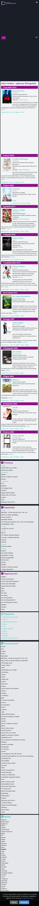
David (3, 667)
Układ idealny (17, 323)
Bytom (3, 825)
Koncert (3, 702)
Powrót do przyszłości (7, 770)
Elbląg (3, 833)
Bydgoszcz (4, 824)
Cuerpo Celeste (5, 665)
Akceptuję (24, 902)
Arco (2, 483)
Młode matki (5, 560)
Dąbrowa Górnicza (6, 831)
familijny (26, 169)
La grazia (4, 709)
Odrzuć (14, 902)
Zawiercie (4, 888)
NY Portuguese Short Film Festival (11, 754)
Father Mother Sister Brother (10, 688)
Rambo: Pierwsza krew (8, 782)
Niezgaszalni (5, 747)
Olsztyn (3, 855)
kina (11, 3)
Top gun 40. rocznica (7, 528)
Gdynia (3, 839)
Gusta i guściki (18, 435)
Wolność (5, 633)
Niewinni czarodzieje (7, 744)
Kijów (2, 591)
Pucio (2, 500)
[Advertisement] (19, 60)
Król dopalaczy (5, 705)
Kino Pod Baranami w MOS (9, 602)
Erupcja (3, 551)
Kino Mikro (4, 595)
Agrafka (3, 577)
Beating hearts (18, 91)
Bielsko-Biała (5, 822)
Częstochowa (5, 829)
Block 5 (3, 533)
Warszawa (4, 881)
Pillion (3, 768)
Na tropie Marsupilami (21, 296)
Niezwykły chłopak (6, 519)
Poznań (3, 859)
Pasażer (3, 562)
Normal (3, 479)
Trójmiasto (4, 879)
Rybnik (3, 865)
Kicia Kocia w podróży (7, 700)
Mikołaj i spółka (18, 210)
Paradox (3, 607)
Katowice (4, 845)
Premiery (8, 463)
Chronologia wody (6, 488)
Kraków (3, 849)
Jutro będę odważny (7, 553)
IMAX (2, 588)
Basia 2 (3, 653)
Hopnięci (5, 636)
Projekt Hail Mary (7, 629)
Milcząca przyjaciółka (7, 558)
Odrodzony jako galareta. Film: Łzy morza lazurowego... (17, 522)
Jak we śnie (16, 352)
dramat (20, 100)
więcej (3, 109)
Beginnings (4, 656)
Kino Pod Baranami (7, 598)
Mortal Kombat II (6, 517)
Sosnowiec (4, 871)
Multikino (4, 605)
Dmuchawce (4, 672)
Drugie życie (4, 679)
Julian (2, 698)
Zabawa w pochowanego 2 (9, 805)
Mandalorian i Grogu (7, 555)
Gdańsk (3, 837)
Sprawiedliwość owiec (7, 524)
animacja (20, 169)
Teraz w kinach (11, 643)
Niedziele (4, 742)
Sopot (3, 869)
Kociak (15, 407)
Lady (2, 712)
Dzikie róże (4, 684)
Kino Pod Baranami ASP (8, 600)
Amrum (3, 646)
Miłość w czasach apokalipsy (9, 515)
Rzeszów (3, 867)
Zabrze (3, 886)
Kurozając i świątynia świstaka (10, 537)
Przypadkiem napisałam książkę (10, 777)
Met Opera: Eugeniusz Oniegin (10, 716)
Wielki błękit (4, 793)
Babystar (4, 486)
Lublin (3, 851)
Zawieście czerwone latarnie (9, 567)
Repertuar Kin (10, 573)
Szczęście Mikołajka (20, 159)
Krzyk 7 (3, 707)
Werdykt (3, 564)
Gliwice (3, 841)
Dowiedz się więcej (27, 898)
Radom (3, 861)
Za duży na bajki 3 (6, 802)
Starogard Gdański (6, 873)
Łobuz (3, 812)
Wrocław (3, 884)
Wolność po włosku (7, 470)
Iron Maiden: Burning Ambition (10, 535)
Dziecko (3, 681)
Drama (4, 624)
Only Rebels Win (6, 758)
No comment (5, 749)
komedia (20, 219)
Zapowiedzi (9, 507)
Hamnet (3, 691)
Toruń (3, 877)
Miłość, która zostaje (7, 728)
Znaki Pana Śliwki (6, 546)
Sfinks (3, 609)
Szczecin (3, 875)
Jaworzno (4, 843)
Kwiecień (3, 490)
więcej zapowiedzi (7, 569)
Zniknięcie (4, 807)
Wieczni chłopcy (18, 266)
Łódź (2, 853)
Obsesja (3, 540)
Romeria (3, 542)
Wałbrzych (4, 883)
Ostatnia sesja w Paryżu (8, 763)
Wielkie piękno (5, 795)
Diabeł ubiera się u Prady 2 (9, 468)
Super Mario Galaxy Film (9, 622)
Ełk (2, 835)
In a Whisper (4, 695)
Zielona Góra (5, 890)
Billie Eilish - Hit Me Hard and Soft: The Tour (14, 512)
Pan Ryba (4, 765)
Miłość (3, 726)
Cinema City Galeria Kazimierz (10, 581)
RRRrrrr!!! (15, 380)
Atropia (3, 651)
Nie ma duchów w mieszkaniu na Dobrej (13, 740)
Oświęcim (4, 857)
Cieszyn (3, 827)
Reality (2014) (17, 238)
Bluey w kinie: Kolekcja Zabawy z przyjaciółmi (14, 660)
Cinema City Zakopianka (8, 584)
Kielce (3, 847)
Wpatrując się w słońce (8, 502)
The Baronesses (6, 789)
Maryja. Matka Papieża (8, 493)
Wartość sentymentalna (8, 791)
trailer (22, 112)
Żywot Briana (5, 809)
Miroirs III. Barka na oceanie (9, 477)
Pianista (3, 497)
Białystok (4, 820)
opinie (27, 231)
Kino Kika (4, 593)
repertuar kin (5, 112)
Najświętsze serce (6, 737)
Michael (3, 474)
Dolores (3, 674)
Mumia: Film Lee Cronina (8, 495)
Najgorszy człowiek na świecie (10, 735)
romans (25, 100)
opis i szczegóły (14, 112)
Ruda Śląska (4, 863)
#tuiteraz (16, 189)
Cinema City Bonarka (7, 579)
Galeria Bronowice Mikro (8, 586)
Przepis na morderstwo (8, 775)
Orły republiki (5, 761)
